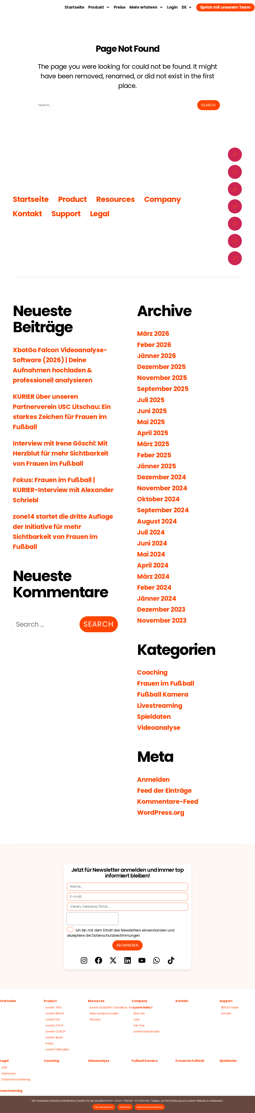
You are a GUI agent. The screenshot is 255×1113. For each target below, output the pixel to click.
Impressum (9, 1073)
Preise (120, 7)
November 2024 (164, 488)
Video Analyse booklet (104, 1013)
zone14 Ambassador (146, 1031)
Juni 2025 (153, 411)
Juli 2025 (152, 400)
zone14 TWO (53, 1007)
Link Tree (139, 1025)
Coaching (154, 672)
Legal (102, 213)
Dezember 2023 (163, 609)
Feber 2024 (155, 587)
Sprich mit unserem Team (225, 7)
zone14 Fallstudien (57, 1049)
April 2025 (154, 433)
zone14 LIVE (52, 1019)
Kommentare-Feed (170, 801)
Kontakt (28, 213)
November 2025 (164, 377)
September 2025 (165, 388)
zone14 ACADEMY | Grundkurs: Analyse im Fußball (121, 1007)
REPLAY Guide (229, 1007)
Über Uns (139, 1013)
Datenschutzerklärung (16, 1079)
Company (165, 199)
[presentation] (92, 919)
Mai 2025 (152, 422)
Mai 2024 (152, 554)
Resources (117, 199)
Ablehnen (125, 1107)
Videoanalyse (161, 727)
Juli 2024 (152, 532)
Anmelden (155, 779)
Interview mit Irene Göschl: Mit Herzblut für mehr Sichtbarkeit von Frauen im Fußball (64, 453)
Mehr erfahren (146, 7)
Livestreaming (162, 705)
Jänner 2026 (158, 355)
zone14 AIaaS (54, 1037)
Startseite (74, 7)
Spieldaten (155, 716)
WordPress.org (162, 812)
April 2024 (154, 565)
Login (172, 7)
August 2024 (158, 521)
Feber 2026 (155, 344)
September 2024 (165, 510)
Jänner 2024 (158, 598)
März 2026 (154, 333)
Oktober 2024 (160, 499)
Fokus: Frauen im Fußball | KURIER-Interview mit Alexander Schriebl (57, 490)
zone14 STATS (54, 1025)
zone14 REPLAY (54, 1013)
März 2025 (154, 444)
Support (67, 213)
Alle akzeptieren (104, 1107)
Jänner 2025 (158, 466)
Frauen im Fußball (168, 683)
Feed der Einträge (166, 790)
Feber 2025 (155, 455)
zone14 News (141, 1007)
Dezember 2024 (163, 477)
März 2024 (154, 576)
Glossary (95, 1019)
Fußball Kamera (164, 694)
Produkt (99, 7)
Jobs (136, 1019)
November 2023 (163, 620)
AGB (4, 1067)
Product (74, 199)
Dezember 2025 (163, 366)
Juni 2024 (153, 543)
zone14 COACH (55, 1031)
